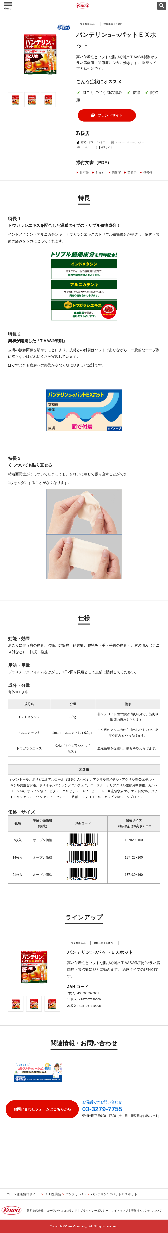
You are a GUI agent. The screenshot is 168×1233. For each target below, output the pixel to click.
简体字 (116, 172)
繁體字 (132, 172)
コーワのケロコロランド (62, 1210)
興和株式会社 (35, 1210)
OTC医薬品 (53, 1194)
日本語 (84, 172)
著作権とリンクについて (146, 1210)
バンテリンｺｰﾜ (75, 1194)
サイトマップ (119, 1210)
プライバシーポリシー (94, 1210)
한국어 (147, 172)
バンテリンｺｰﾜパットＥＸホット (114, 1194)
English (100, 172)
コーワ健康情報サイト (23, 1194)
